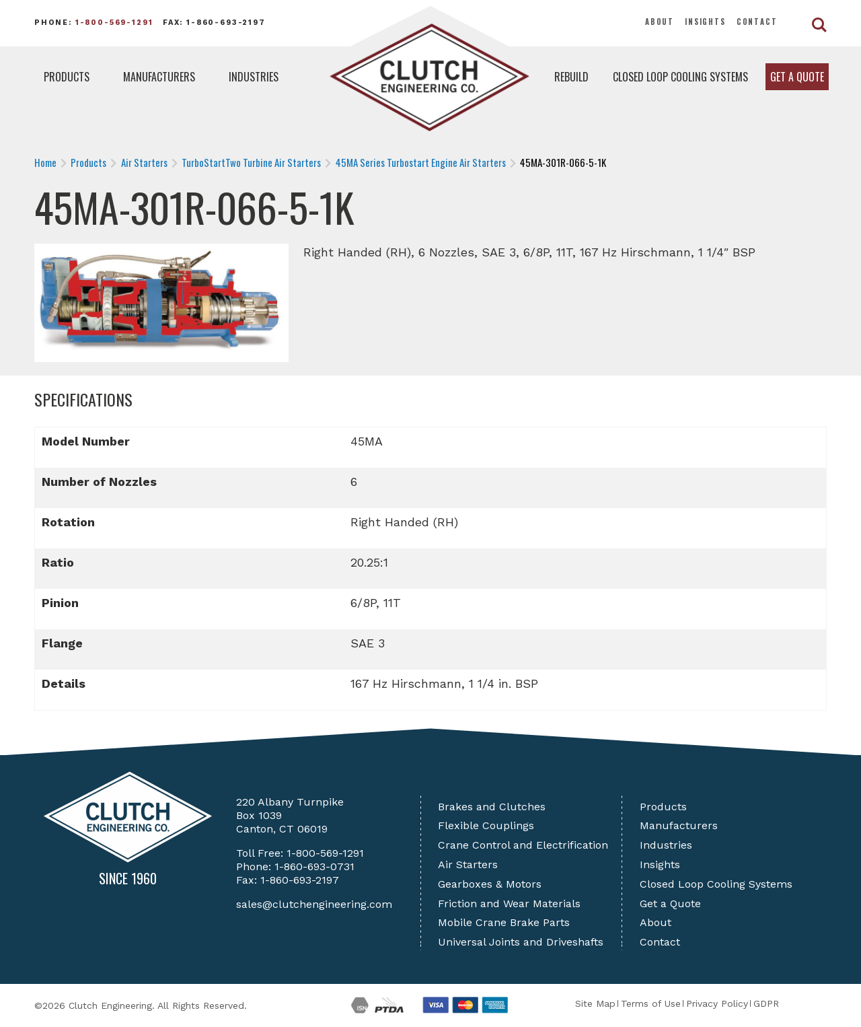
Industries (253, 77)
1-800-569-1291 (114, 22)
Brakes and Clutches (492, 806)
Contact (757, 21)
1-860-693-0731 (314, 866)
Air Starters (468, 864)
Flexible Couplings (486, 825)
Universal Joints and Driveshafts (520, 941)
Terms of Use (651, 1003)
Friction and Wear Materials (509, 903)
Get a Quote (797, 77)
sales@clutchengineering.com (314, 904)
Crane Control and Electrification (523, 845)
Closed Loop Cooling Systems (680, 77)
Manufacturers (159, 77)
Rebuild (571, 77)
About (659, 21)
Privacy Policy (717, 1003)
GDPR (766, 1003)
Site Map (595, 1003)
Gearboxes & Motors (489, 884)
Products (66, 77)
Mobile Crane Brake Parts (504, 922)
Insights (705, 21)
